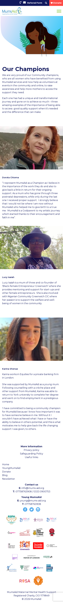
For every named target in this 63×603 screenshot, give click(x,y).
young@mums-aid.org (33, 500)
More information (31, 446)
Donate (6, 471)
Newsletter (8, 479)
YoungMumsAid (11, 468)
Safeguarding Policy (31, 453)
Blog (5, 475)
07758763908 (33, 504)
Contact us (31, 484)
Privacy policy (31, 450)
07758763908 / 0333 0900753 (33, 491)
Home (5, 464)
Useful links (31, 457)
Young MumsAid (31, 497)
